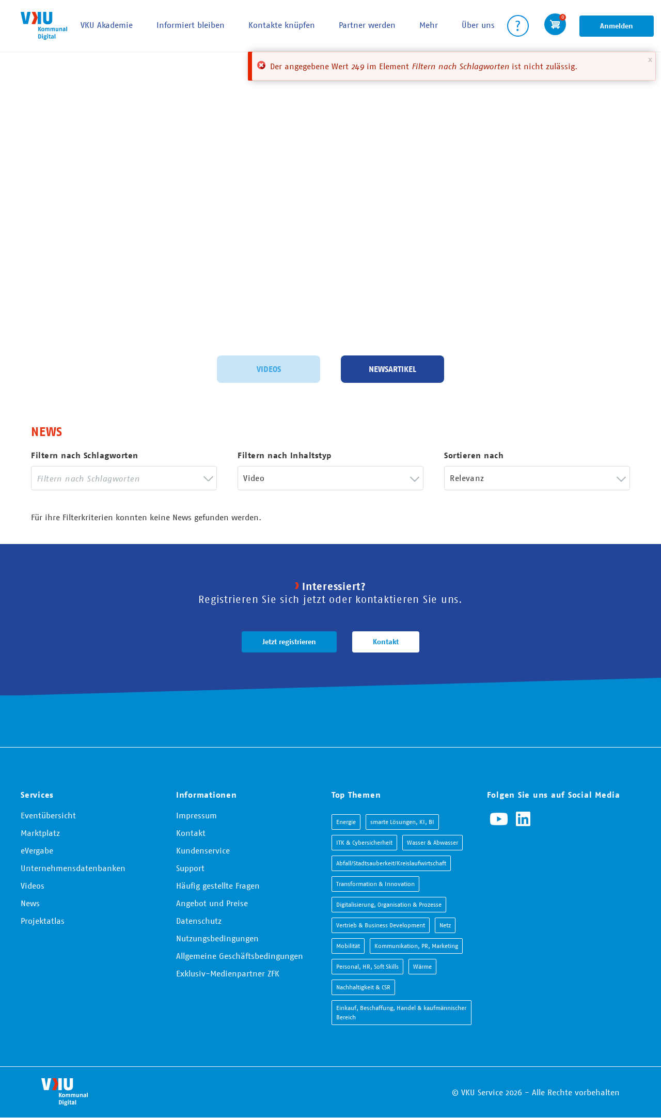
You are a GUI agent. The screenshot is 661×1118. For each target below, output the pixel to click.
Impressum (196, 815)
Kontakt (386, 641)
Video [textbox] (253, 478)
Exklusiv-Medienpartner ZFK (227, 973)
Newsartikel (392, 368)
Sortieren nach (473, 455)
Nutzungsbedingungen (217, 938)
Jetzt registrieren (289, 641)
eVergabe (37, 850)
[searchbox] (116, 478)
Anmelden (616, 25)
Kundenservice (203, 850)
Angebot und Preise (212, 903)
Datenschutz (199, 920)
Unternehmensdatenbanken (73, 868)
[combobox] (124, 478)
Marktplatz (40, 833)
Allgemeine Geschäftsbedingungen (239, 956)
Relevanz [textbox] (467, 478)
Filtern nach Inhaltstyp (285, 455)
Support (190, 868)
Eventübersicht (48, 815)
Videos (269, 368)
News (30, 903)
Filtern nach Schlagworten (84, 455)
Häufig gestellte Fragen (218, 885)
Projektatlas (43, 920)
